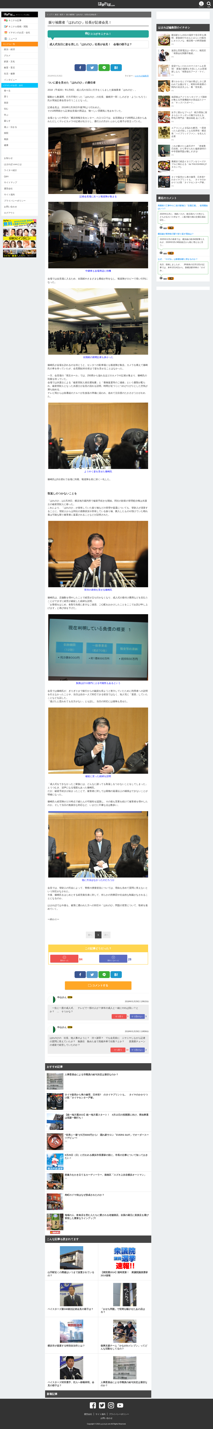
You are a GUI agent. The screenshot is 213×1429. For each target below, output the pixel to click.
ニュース (12, 38)
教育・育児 (11, 67)
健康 (8, 145)
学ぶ (8, 114)
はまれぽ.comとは (15, 164)
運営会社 (10, 188)
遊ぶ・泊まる (12, 127)
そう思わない (137, 1016)
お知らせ (10, 158)
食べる (9, 90)
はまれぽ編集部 (142, 76)
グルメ (9, 55)
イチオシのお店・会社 (19, 32)
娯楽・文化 (11, 61)
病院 (8, 133)
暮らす (9, 121)
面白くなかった (113, 958)
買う (8, 96)
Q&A (8, 176)
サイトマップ (12, 182)
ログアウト (11, 212)
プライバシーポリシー (17, 200)
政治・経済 (11, 49)
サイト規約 (11, 194)
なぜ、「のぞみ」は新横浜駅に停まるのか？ (178, 259)
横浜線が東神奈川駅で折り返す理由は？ (176, 234)
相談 (8, 139)
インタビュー (12, 80)
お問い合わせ (12, 206)
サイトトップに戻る (18, 14)
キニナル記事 (14, 20)
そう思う (119, 1016)
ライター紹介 (12, 170)
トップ (49, 14)
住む (8, 108)
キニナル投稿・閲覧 (18, 26)
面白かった (64, 958)
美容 (8, 102)
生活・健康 (11, 73)
